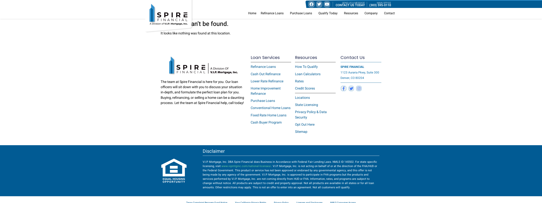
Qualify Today (329, 13)
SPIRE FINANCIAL (352, 67)
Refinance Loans (273, 13)
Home (252, 13)
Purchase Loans (302, 13)
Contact (389, 13)
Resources (352, 13)
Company (372, 13)
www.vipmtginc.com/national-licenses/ (246, 166)
